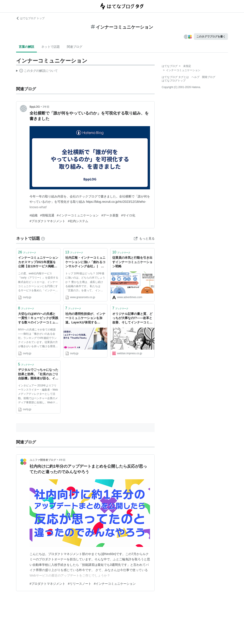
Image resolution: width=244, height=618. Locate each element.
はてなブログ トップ (30, 18)
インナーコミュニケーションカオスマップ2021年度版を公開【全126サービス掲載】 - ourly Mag (38, 262)
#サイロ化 (128, 215)
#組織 (34, 215)
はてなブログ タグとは (175, 77)
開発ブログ (208, 77)
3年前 (46, 106)
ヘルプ (195, 77)
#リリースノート (79, 583)
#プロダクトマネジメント (47, 221)
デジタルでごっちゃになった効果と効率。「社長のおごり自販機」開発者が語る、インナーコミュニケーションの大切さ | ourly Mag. (38, 374)
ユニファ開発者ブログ (43, 459)
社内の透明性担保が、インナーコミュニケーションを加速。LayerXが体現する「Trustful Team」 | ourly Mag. (85, 318)
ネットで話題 (50, 46)
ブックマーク (27, 252)
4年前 (62, 459)
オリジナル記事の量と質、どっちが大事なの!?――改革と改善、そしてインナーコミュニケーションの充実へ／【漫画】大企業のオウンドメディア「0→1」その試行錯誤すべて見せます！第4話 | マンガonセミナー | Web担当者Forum (132, 318)
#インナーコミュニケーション (78, 215)
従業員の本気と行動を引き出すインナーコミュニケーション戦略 (132, 262)
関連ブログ (74, 46)
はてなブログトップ (174, 80)
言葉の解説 (26, 46)
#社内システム (78, 221)
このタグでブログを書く (210, 36)
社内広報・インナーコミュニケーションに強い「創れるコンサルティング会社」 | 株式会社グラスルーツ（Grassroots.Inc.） (85, 262)
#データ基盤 (109, 215)
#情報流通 (47, 215)
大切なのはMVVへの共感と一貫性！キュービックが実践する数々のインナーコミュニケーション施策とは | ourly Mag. (38, 318)
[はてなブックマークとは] (43, 238)
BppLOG (35, 106)
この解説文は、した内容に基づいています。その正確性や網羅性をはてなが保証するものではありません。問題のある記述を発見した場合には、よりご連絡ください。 (37, 71)
